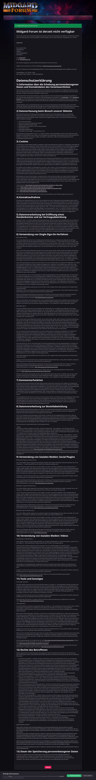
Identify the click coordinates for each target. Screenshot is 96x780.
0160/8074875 (65, 97)
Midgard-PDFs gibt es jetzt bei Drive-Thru (27, 25)
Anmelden (48, 767)
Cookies (10, 776)
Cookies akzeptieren (74, 775)
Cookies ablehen (87, 775)
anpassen (61, 776)
